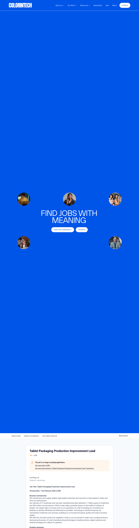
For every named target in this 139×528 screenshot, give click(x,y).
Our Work (71, 5)
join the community (62, 230)
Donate (125, 5)
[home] (20, 5)
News (114, 5)
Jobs (107, 5)
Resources (84, 5)
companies (31, 436)
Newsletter (98, 5)
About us (58, 5)
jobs (16, 436)
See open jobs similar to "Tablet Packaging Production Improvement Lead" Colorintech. (64, 468)
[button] (59, 5)
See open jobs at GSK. (42, 465)
